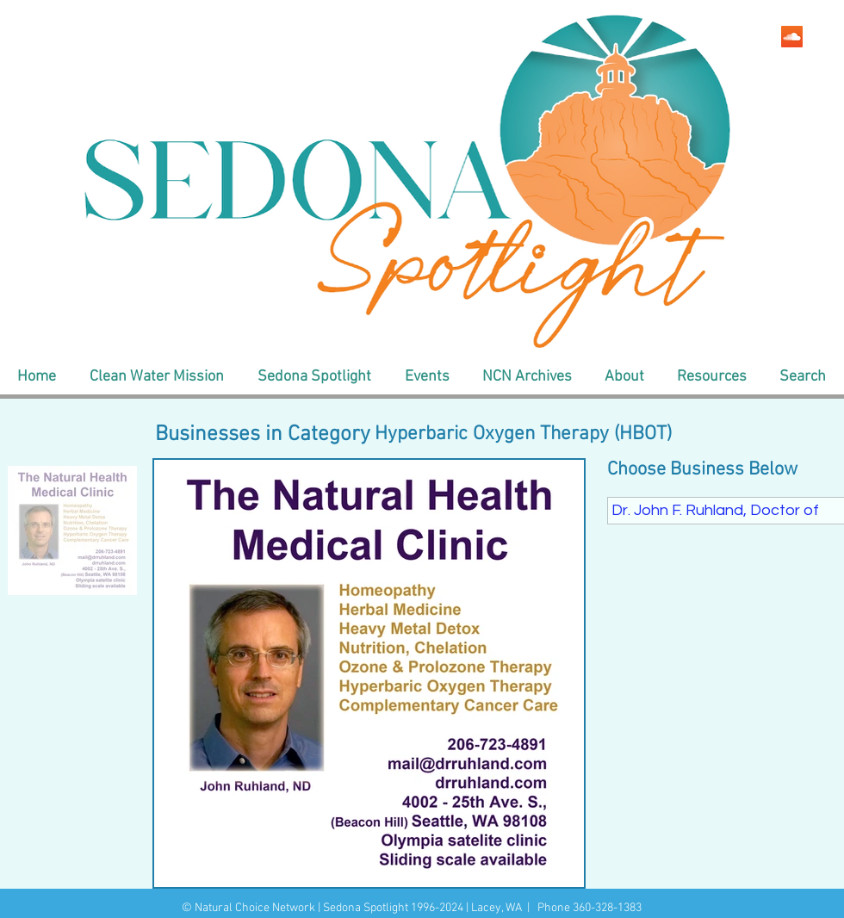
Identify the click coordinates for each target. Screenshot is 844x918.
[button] (156, 377)
